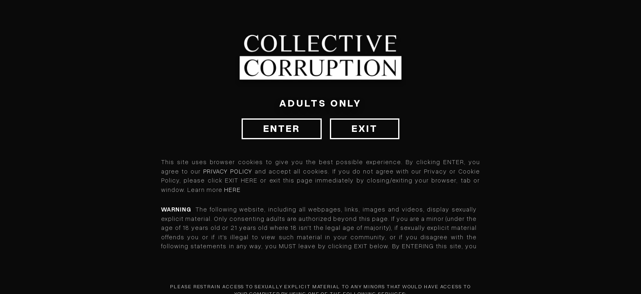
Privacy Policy (227, 171)
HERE (232, 190)
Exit (365, 129)
